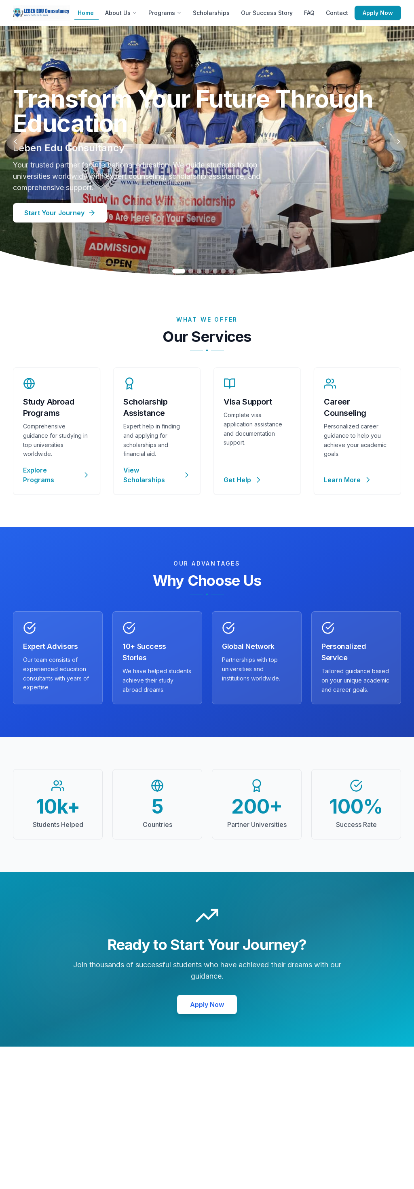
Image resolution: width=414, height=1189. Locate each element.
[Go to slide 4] (207, 271)
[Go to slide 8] (239, 271)
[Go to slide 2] (190, 271)
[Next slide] (399, 141)
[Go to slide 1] (178, 271)
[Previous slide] (15, 141)
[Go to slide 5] (215, 271)
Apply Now (378, 12)
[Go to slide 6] (223, 271)
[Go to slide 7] (231, 271)
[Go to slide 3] (198, 271)
